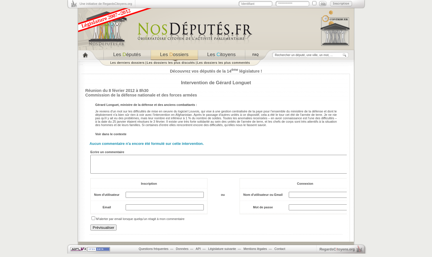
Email (107, 210)
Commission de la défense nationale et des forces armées (141, 95)
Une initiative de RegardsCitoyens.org (106, 3)
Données (182, 252)
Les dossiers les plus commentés (223, 62)
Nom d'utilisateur (106, 198)
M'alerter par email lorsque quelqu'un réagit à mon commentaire (140, 222)
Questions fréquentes (154, 252)
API (198, 252)
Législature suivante (222, 252)
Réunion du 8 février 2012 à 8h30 (117, 90)
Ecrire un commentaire (107, 152)
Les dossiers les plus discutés (171, 62)
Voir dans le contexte (110, 134)
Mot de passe (263, 210)
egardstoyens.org (337, 252)
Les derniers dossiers (127, 62)
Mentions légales (255, 252)
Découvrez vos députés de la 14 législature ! (216, 71)
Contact (280, 252)
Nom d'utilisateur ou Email (263, 198)
